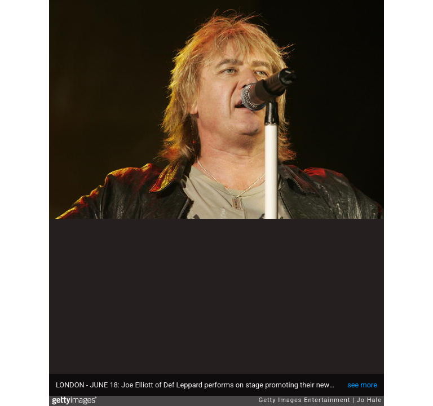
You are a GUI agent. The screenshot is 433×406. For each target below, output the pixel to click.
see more (362, 385)
